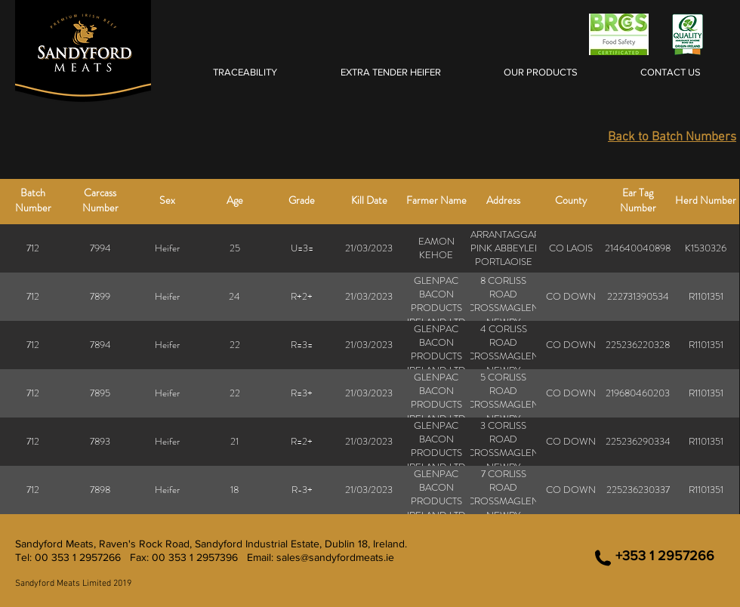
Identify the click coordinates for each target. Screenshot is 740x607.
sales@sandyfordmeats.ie (335, 557)
